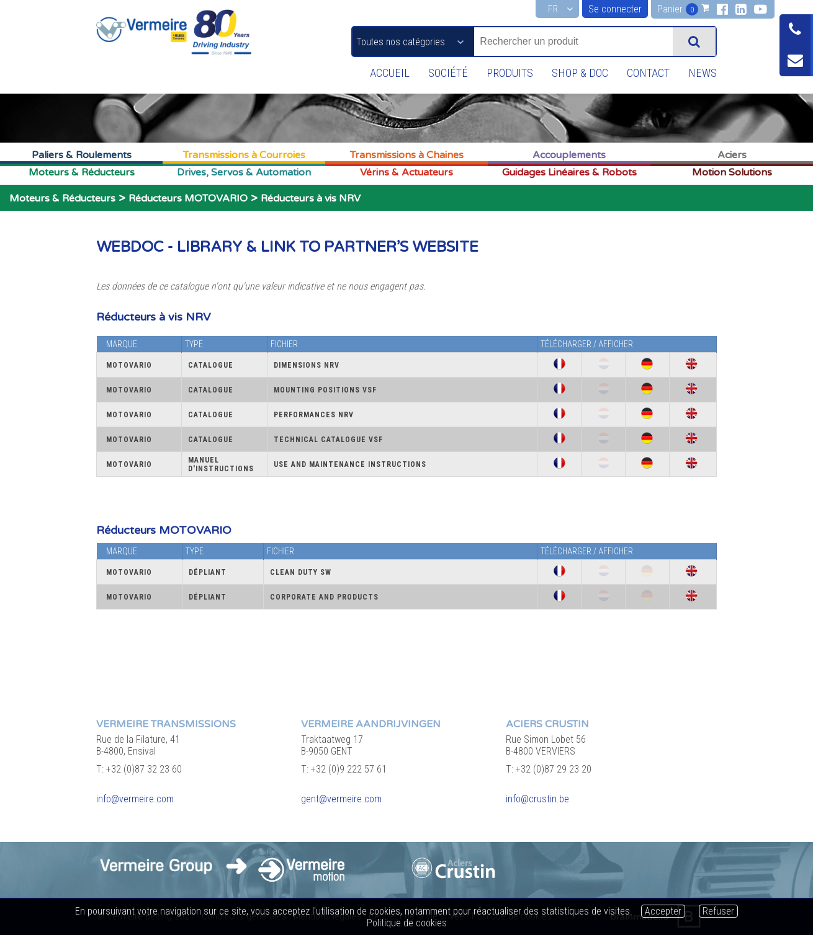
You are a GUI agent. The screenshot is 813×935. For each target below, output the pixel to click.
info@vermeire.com (135, 799)
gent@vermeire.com (341, 799)
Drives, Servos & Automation (244, 172)
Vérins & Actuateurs (406, 172)
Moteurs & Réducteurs (82, 172)
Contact (645, 73)
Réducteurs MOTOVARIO (188, 198)
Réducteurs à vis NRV (311, 198)
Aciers (732, 155)
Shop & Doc (575, 73)
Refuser (718, 911)
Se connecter (615, 9)
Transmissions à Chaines (407, 155)
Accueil (378, 73)
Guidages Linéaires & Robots (569, 172)
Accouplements (569, 155)
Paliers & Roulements (82, 155)
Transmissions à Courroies (244, 155)
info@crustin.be (537, 799)
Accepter (663, 911)
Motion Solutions (732, 172)
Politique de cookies (407, 923)
